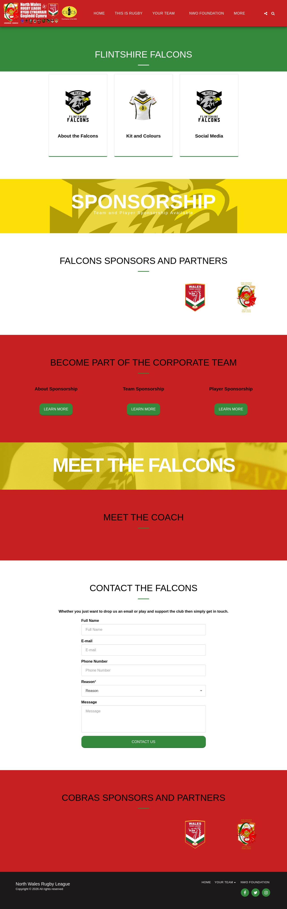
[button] (166, 13)
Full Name (90, 622)
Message (89, 704)
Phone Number (94, 663)
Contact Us (143, 743)
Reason (88, 683)
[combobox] (143, 692)
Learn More (56, 411)
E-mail (87, 642)
